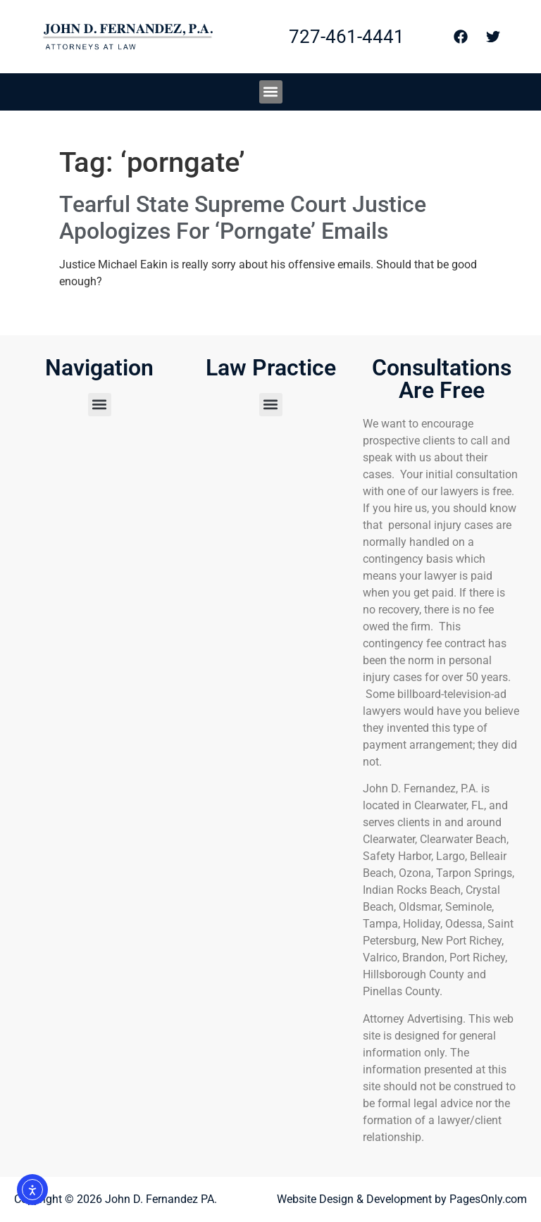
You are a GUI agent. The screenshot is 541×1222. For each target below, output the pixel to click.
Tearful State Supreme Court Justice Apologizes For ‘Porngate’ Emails (242, 217)
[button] (270, 92)
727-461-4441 (346, 36)
